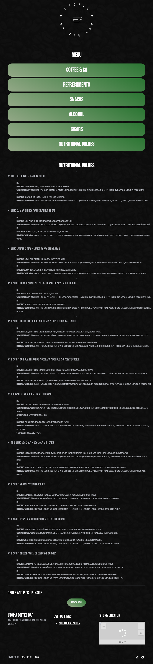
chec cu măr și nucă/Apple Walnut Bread (33, 211)
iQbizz (37, 658)
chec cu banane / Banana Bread (28, 177)
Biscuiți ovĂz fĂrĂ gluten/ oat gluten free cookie (38, 519)
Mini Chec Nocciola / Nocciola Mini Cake (32, 443)
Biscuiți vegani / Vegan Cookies (28, 485)
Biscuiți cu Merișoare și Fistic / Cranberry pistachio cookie (43, 284)
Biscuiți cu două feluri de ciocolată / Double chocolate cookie (45, 360)
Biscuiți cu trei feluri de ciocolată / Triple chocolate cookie (44, 322)
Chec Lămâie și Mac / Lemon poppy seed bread (35, 249)
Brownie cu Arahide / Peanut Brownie (31, 394)
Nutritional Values (69, 624)
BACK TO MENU (76, 602)
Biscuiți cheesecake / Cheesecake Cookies (33, 554)
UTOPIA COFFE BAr (26, 658)
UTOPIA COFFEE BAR (20, 616)
